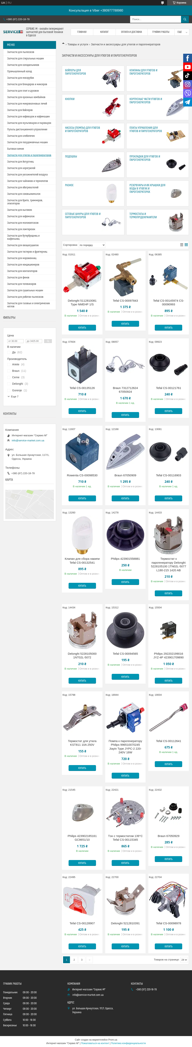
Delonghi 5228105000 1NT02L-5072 (82, 655)
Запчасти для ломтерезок (21, 229)
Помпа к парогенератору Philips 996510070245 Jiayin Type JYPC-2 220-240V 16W (125, 746)
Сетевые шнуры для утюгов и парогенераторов (83, 215)
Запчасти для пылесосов (20, 52)
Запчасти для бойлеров (20, 110)
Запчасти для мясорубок (20, 78)
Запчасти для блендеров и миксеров (27, 84)
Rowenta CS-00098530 (82, 475)
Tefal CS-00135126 (82, 388)
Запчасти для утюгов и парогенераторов (29, 155)
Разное (69, 185)
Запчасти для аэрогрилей (21, 168)
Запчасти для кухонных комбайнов (26, 97)
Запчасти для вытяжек (19, 210)
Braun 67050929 (168, 836)
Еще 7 (14, 396)
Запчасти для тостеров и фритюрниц (27, 251)
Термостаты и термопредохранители (143, 215)
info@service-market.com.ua (28, 440)
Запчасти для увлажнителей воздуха (27, 174)
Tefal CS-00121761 (168, 388)
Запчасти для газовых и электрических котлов (28, 305)
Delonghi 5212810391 (125, 923)
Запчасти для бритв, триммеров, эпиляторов (25, 202)
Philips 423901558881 (125, 558)
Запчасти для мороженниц (21, 258)
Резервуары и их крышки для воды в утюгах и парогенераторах (147, 189)
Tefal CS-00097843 (125, 300)
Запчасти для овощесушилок (23, 245)
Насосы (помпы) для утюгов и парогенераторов (82, 129)
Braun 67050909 (125, 475)
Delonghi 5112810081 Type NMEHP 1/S (82, 302)
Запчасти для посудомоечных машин (27, 142)
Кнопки (69, 99)
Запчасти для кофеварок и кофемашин (28, 116)
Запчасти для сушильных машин (25, 290)
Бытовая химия (15, 148)
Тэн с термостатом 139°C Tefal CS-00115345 (125, 837)
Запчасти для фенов (18, 277)
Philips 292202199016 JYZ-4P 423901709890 (168, 655)
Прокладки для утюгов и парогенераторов (145, 158)
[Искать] (185, 19)
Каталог (104, 32)
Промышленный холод (19, 71)
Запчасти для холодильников (23, 65)
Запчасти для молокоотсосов (23, 222)
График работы (160, 32)
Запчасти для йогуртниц (20, 161)
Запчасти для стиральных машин (25, 58)
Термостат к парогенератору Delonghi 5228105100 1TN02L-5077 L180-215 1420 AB (168, 564)
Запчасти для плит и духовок (23, 90)
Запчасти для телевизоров (21, 284)
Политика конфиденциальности (128, 1043)
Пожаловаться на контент (95, 1043)
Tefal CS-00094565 (125, 653)
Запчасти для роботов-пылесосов (25, 297)
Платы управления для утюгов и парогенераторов (146, 129)
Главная (82, 32)
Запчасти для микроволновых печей (27, 103)
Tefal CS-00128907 (82, 923)
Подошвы (71, 156)
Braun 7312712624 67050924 (125, 389)
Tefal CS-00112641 (168, 741)
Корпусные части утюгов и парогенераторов (146, 100)
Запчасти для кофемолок (20, 216)
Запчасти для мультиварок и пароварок (29, 123)
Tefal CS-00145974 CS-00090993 (168, 302)
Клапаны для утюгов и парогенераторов (143, 72)
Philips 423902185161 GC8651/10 (82, 837)
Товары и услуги (77, 44)
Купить (82, 327)
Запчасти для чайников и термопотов (27, 181)
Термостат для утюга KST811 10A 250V (82, 743)
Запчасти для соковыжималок (23, 194)
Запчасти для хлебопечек (21, 136)
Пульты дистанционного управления (27, 129)
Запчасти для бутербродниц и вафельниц (23, 237)
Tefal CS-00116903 (168, 475)
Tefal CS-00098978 (168, 923)
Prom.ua (112, 1039)
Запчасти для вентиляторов (22, 271)
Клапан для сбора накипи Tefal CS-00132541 (82, 560)
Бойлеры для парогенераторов (75, 72)
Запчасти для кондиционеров (23, 264)
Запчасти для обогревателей (22, 187)
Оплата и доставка (131, 32)
